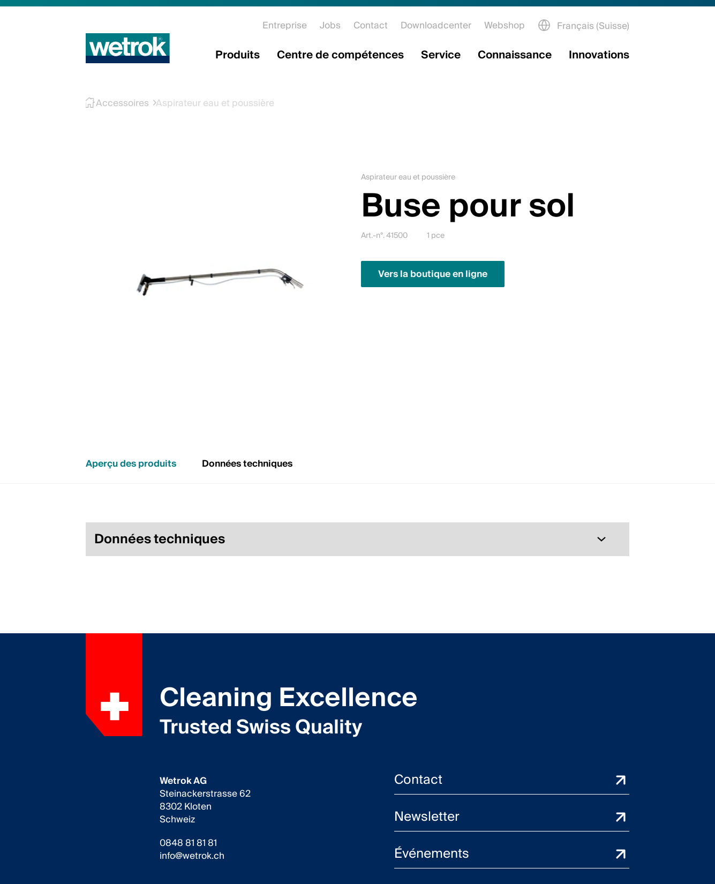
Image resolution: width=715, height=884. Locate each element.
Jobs (330, 25)
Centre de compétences (340, 55)
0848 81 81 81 (188, 843)
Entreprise (284, 25)
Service (441, 55)
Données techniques (247, 463)
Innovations (599, 55)
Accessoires (115, 103)
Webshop (504, 25)
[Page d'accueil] (128, 48)
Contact (370, 25)
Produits (237, 55)
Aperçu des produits (131, 463)
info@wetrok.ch (192, 856)
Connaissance (515, 55)
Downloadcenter (436, 25)
